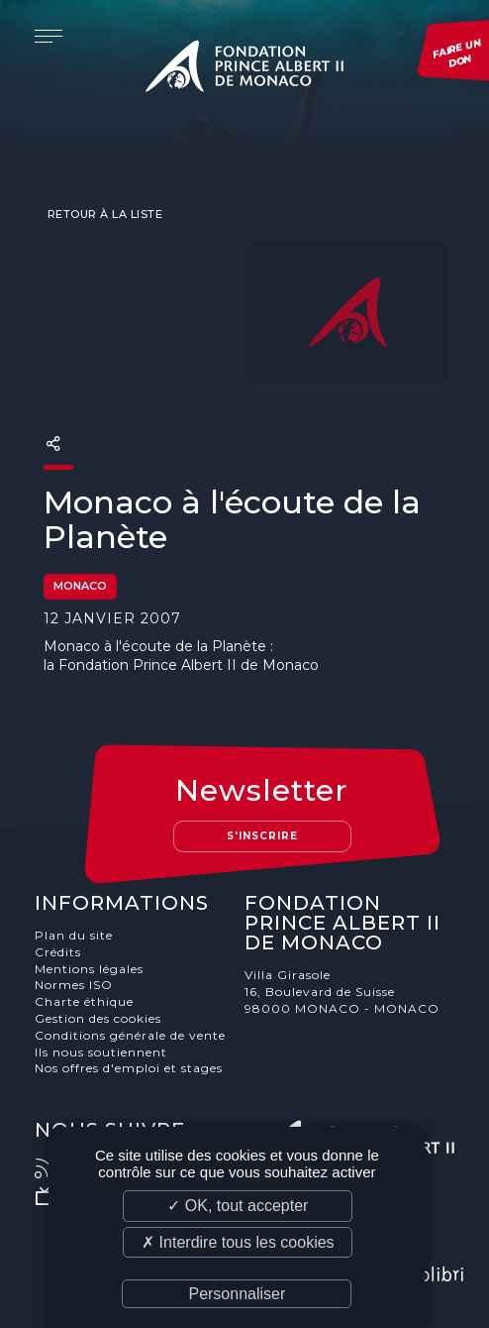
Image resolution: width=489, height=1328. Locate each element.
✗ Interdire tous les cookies (238, 1242)
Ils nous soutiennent (101, 1052)
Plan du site (74, 935)
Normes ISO (74, 984)
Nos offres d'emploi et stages (129, 1067)
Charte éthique (84, 1001)
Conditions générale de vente (130, 1035)
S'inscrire (262, 836)
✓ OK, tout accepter (237, 1205)
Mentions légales (89, 968)
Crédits (58, 951)
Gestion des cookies (98, 1018)
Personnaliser (236, 1293)
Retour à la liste (103, 214)
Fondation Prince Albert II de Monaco (244, 69)
